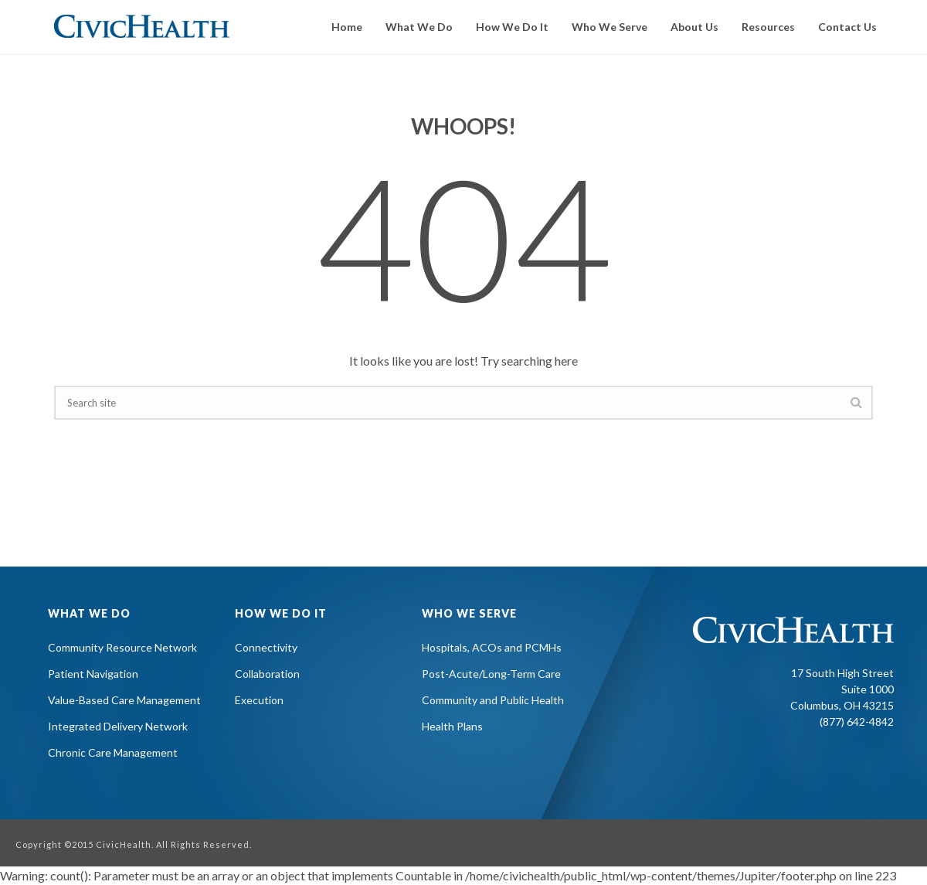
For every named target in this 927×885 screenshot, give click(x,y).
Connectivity (266, 647)
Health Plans (452, 726)
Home (346, 26)
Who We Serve (609, 26)
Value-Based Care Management (124, 699)
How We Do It (512, 26)
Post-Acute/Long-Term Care (491, 673)
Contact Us (847, 26)
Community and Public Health (493, 699)
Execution (259, 699)
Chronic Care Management (113, 752)
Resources (768, 26)
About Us (694, 26)
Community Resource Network (122, 647)
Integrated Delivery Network (118, 726)
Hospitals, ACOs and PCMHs (492, 647)
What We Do (419, 26)
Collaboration (267, 673)
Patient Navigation (93, 673)
